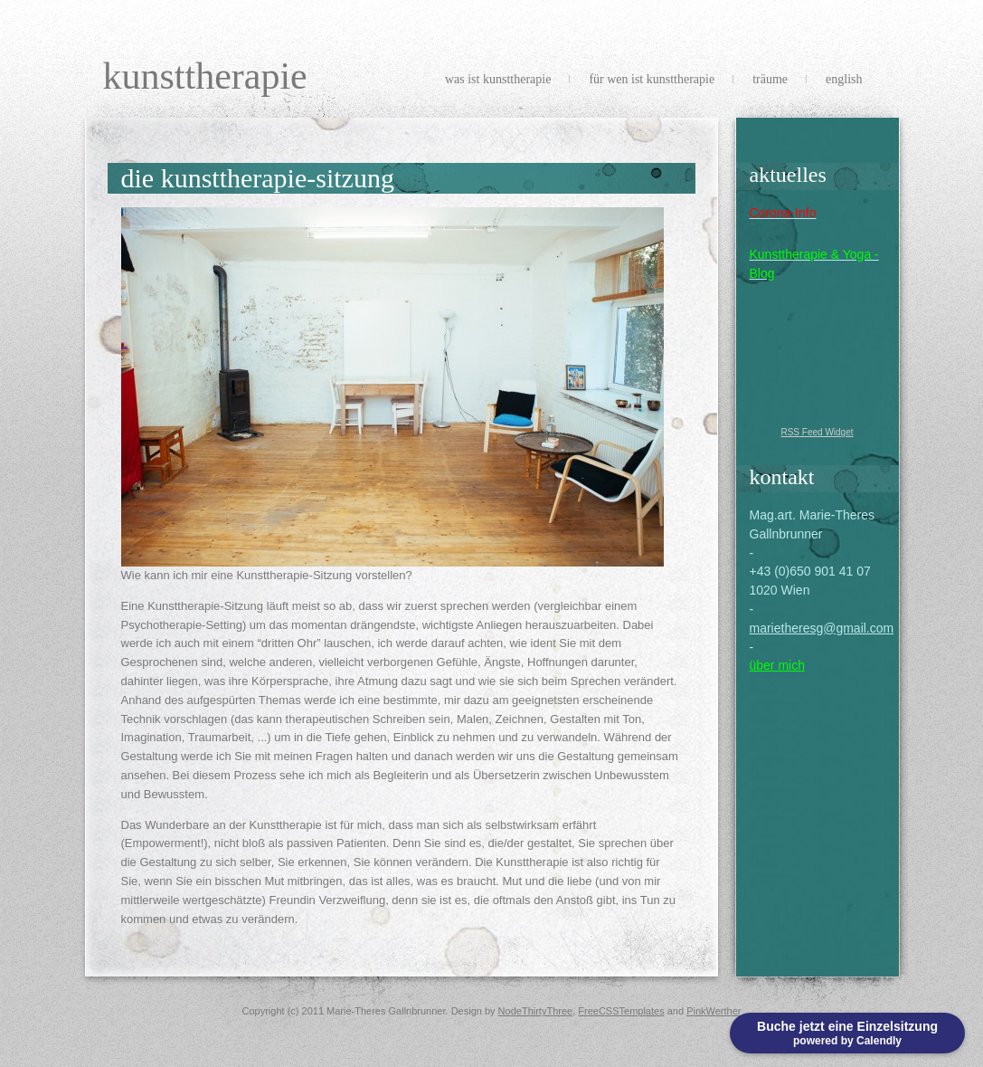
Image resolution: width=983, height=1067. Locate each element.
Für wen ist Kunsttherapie (651, 79)
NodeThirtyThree (535, 1010)
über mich (777, 665)
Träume (770, 79)
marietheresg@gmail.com (822, 628)
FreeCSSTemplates (621, 1010)
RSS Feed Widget (816, 432)
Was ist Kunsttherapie (498, 79)
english (844, 79)
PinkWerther (713, 1010)
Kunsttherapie (205, 76)
